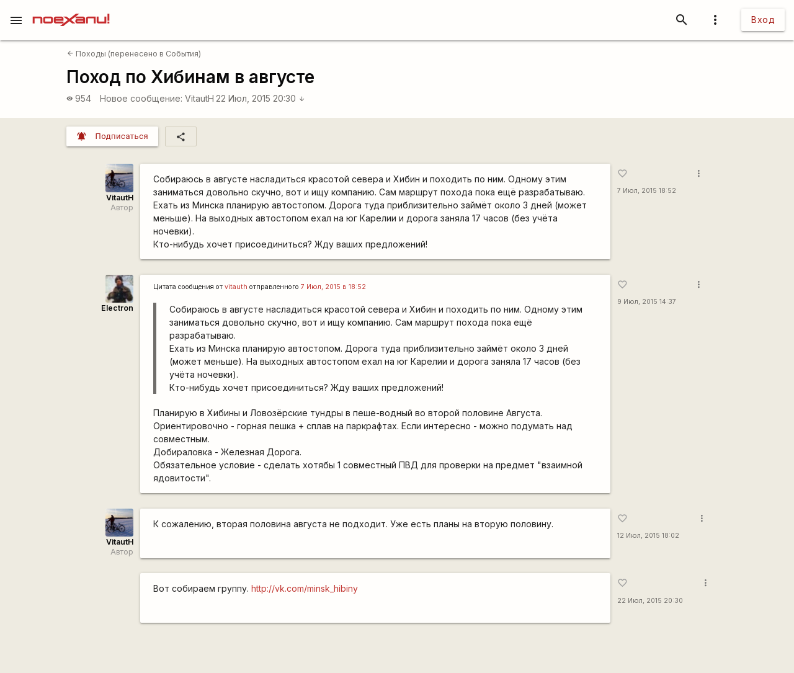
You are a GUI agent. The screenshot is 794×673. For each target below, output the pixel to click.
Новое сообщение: (141, 98)
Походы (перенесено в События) (134, 53)
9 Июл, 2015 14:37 (646, 302)
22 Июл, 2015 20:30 (260, 98)
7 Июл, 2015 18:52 (646, 191)
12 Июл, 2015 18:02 (648, 536)
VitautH (199, 98)
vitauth (236, 287)
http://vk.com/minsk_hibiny (304, 588)
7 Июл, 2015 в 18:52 (333, 287)
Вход (763, 19)
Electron (117, 308)
